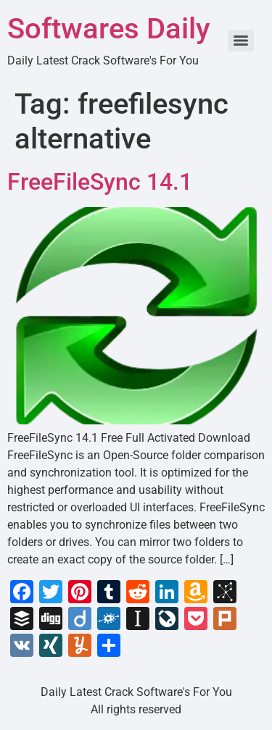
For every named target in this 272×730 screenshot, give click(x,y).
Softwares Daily (108, 29)
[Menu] (241, 40)
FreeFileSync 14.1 (99, 182)
